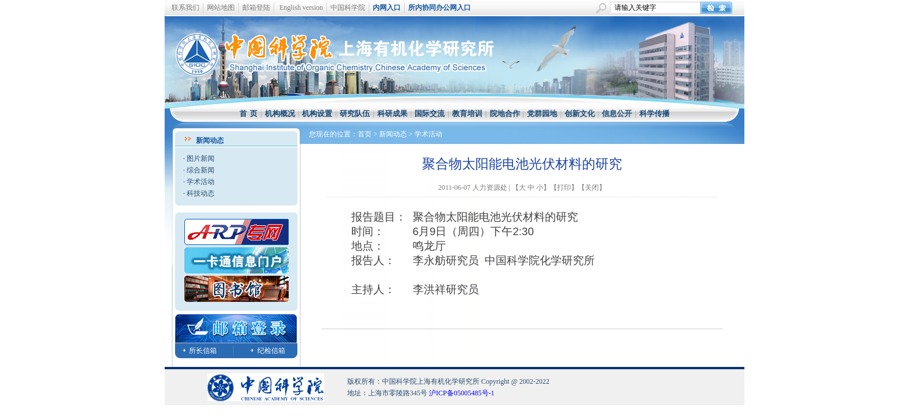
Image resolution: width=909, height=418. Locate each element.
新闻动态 (393, 134)
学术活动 (200, 182)
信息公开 (617, 113)
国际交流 (429, 113)
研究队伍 (355, 113)
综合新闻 (200, 170)
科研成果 (392, 113)
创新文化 (580, 113)
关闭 (592, 187)
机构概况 (280, 113)
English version (301, 7)
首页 (365, 134)
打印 (564, 187)
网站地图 (221, 7)
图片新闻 (200, 158)
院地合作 (505, 113)
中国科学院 (347, 7)
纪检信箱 (271, 351)
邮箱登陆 (256, 7)
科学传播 (654, 113)
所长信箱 (203, 351)
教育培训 (467, 113)
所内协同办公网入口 (439, 7)
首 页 (248, 113)
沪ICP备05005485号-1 (462, 393)
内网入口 (387, 7)
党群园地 (542, 113)
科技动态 (200, 193)
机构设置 (317, 113)
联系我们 (185, 7)
